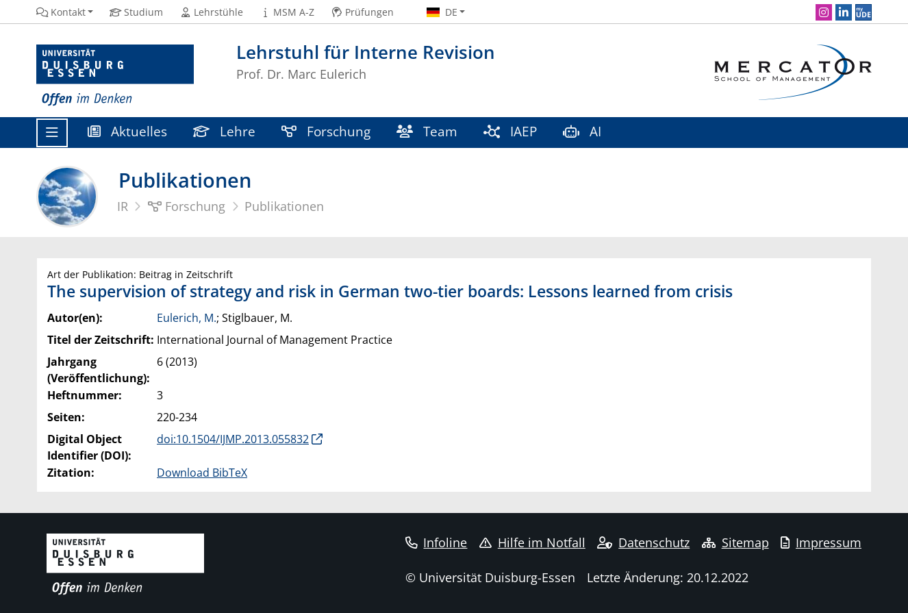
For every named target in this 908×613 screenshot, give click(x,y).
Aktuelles (127, 131)
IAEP (510, 131)
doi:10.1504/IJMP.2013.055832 (233, 439)
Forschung (325, 131)
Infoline (436, 542)
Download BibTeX (202, 472)
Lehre (224, 131)
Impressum (821, 542)
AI (584, 131)
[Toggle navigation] (52, 132)
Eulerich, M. (186, 317)
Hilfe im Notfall (532, 542)
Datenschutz (643, 542)
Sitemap (735, 542)
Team (426, 131)
